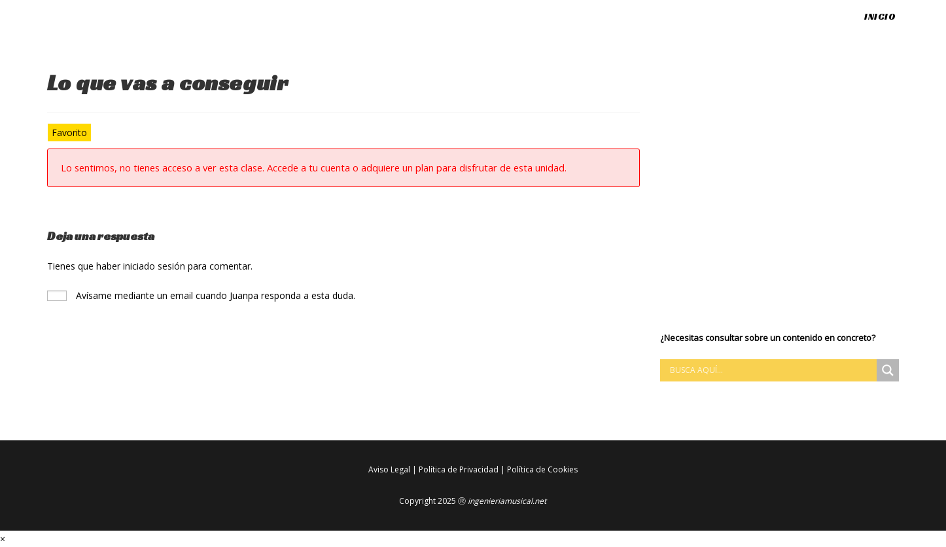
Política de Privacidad (459, 469)
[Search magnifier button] (888, 370)
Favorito (69, 132)
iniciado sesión (154, 266)
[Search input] (771, 370)
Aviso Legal (389, 469)
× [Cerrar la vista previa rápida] (2, 539)
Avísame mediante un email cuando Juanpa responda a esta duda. (201, 295)
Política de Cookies (542, 469)
